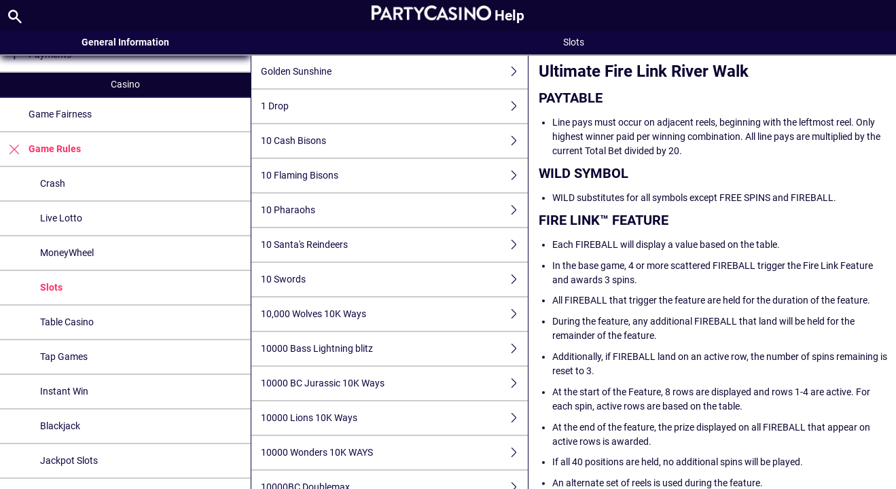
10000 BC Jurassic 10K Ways (394, 383)
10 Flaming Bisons (394, 175)
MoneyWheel (67, 252)
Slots (51, 287)
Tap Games (64, 356)
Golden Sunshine (394, 71)
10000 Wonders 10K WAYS (394, 452)
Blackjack (60, 425)
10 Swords (394, 279)
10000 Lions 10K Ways (394, 418)
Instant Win (64, 391)
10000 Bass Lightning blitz (394, 348)
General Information (125, 42)
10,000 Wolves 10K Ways (394, 314)
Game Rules (40, 149)
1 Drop (394, 106)
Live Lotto (61, 218)
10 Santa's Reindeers (394, 244)
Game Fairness (60, 114)
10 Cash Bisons (394, 141)
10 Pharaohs (394, 210)
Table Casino (67, 321)
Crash (52, 183)
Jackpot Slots (69, 460)
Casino (125, 84)
